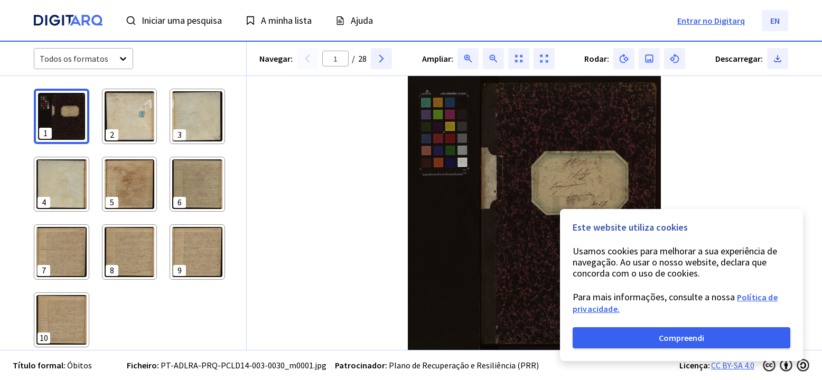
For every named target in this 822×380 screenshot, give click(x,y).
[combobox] (40, 58)
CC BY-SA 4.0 (732, 365)
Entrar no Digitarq (711, 20)
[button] (61, 116)
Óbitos (79, 365)
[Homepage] (68, 21)
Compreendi (681, 337)
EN (775, 20)
